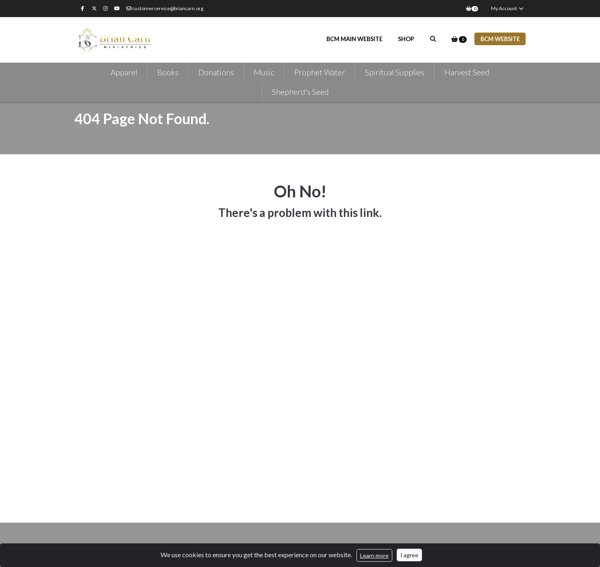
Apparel (124, 72)
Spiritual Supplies (394, 72)
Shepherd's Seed (300, 91)
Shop (406, 38)
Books (167, 72)
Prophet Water (319, 72)
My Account (507, 8)
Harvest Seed (466, 72)
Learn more (374, 555)
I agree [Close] (409, 555)
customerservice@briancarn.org (164, 8)
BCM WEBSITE (500, 38)
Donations (216, 72)
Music (264, 72)
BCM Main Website (354, 38)
